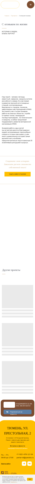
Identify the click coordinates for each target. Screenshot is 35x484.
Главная (7, 15)
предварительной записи (17, 448)
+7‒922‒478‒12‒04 (25, 454)
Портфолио (14, 15)
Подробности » (14, 482)
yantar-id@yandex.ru (25, 458)
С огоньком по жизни (25, 15)
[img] (10, 4)
